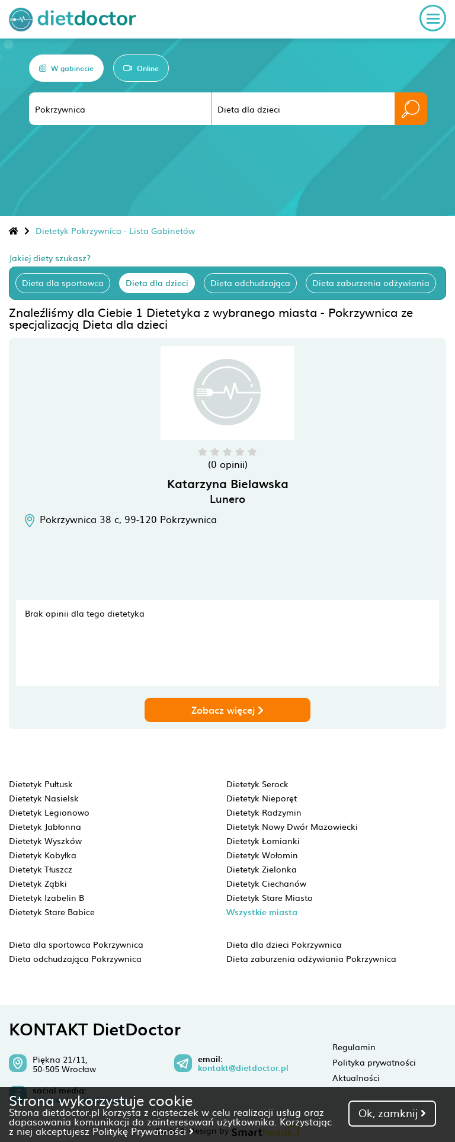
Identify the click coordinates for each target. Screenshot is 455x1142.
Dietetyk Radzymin (264, 812)
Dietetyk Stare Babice (52, 912)
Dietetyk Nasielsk (44, 798)
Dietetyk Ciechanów (266, 883)
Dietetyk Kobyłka (42, 855)
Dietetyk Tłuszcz (40, 869)
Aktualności (356, 1077)
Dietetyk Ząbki (38, 883)
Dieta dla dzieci (157, 282)
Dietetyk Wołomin (262, 855)
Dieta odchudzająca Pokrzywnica (75, 958)
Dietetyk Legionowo (49, 812)
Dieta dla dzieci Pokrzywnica (284, 944)
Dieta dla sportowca (63, 282)
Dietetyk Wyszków (45, 840)
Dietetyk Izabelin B (46, 897)
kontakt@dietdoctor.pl (243, 1068)
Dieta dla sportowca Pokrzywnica (76, 944)
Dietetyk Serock (257, 784)
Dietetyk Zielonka (261, 869)
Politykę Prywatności (143, 1131)
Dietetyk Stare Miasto (269, 897)
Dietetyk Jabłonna (45, 826)
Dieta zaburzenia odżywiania (371, 282)
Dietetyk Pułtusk (41, 784)
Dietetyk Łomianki (263, 840)
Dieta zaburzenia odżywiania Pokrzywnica (311, 958)
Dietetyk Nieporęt (261, 798)
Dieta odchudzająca (250, 282)
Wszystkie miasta (261, 912)
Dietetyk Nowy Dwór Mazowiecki (292, 826)
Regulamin (354, 1047)
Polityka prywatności (374, 1062)
